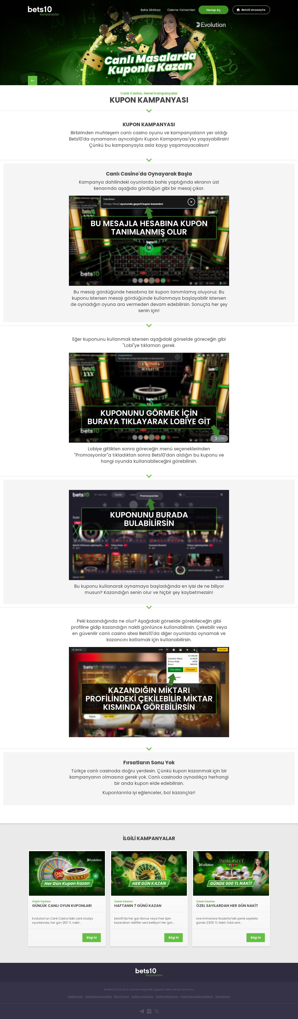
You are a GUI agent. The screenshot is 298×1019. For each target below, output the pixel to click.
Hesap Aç (213, 10)
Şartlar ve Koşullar (142, 996)
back (32, 80)
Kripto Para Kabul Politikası (196, 996)
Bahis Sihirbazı (151, 10)
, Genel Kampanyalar (160, 93)
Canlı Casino (131, 93)
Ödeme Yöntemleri (181, 10)
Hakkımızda (75, 996)
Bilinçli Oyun (121, 996)
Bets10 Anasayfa (253, 10)
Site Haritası (222, 996)
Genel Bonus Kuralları (98, 996)
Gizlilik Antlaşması (167, 996)
